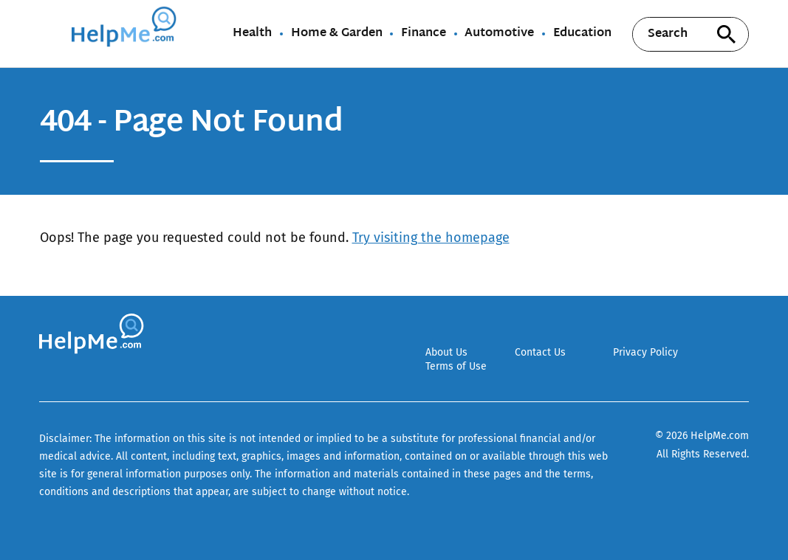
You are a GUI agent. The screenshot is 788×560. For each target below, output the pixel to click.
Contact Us (540, 352)
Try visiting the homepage (431, 237)
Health (252, 34)
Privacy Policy (645, 352)
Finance (423, 34)
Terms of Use (456, 366)
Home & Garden (337, 34)
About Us (446, 352)
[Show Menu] (49, 32)
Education (582, 34)
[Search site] (726, 34)
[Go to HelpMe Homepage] (126, 33)
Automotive (499, 34)
